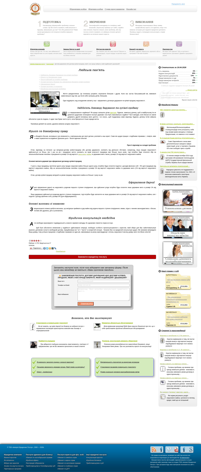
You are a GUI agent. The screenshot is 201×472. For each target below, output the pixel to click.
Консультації (49, 64)
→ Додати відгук (191, 90)
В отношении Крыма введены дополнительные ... (177, 138)
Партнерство (167, 49)
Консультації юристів (171, 184)
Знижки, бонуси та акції (71, 49)
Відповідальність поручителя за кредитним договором (119, 362)
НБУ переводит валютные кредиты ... (173, 110)
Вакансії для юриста (137, 49)
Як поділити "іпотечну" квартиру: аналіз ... (175, 392)
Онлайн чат (131, 9)
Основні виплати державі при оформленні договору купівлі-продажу (65, 82)
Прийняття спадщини (47, 341)
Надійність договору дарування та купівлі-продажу (59, 75)
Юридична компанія (37, 49)
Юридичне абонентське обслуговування (117, 323)
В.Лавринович (184, 457)
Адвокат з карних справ (66, 460)
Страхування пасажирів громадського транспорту (118, 367)
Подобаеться (60, 251)
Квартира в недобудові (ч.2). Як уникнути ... (175, 350)
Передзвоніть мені (178, 4)
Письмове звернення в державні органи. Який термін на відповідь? (61, 367)
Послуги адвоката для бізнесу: (39, 455)
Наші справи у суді (170, 271)
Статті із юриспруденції (173, 331)
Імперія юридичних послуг (36, 9)
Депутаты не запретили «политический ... (175, 166)
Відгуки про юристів (103, 49)
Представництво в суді (94, 463)
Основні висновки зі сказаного (51, 86)
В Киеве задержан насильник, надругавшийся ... (177, 124)
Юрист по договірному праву (51, 77)
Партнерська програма (12, 469)
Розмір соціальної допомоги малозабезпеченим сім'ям (119, 372)
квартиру (113, 113)
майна (89, 154)
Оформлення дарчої (47, 84)
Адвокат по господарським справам (39, 457)
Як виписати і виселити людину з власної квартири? (55, 362)
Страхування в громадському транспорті (52, 323)
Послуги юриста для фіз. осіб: (70, 455)
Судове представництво (114, 9)
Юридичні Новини (169, 105)
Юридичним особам (78, 9)
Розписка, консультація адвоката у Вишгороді (119, 341)
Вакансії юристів (10, 457)
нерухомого (82, 154)
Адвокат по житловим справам (68, 463)
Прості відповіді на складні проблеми (53, 80)
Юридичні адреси (32, 460)
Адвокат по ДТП (63, 469)
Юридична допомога (93, 460)
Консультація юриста (94, 457)
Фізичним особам (95, 9)
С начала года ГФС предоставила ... (173, 152)
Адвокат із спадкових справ (67, 466)
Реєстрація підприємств (35, 463)
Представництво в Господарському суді (40, 466)
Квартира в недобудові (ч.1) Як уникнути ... (175, 336)
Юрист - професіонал (44, 372)
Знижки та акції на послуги (14, 466)
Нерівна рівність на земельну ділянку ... (174, 364)
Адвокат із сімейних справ (67, 457)
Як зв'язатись (9, 460)
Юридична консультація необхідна (53, 89)
